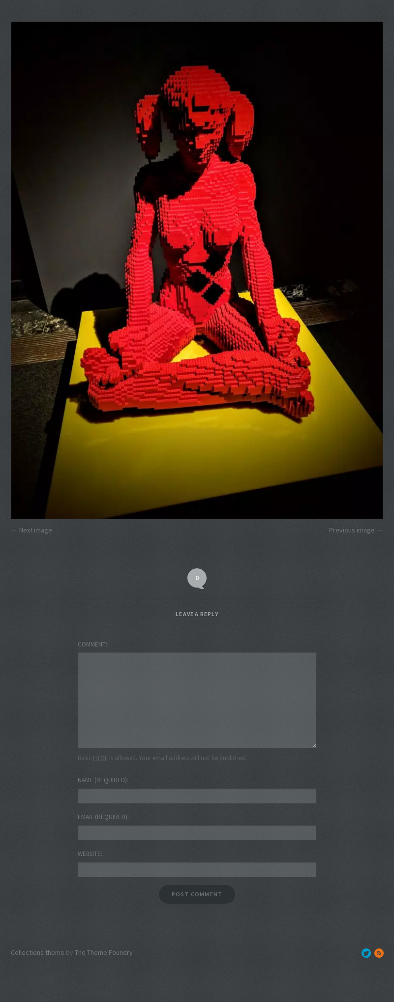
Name (102, 780)
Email (102, 817)
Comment (92, 644)
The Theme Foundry (104, 952)
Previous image (352, 530)
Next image (35, 530)
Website (89, 854)
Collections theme (37, 952)
